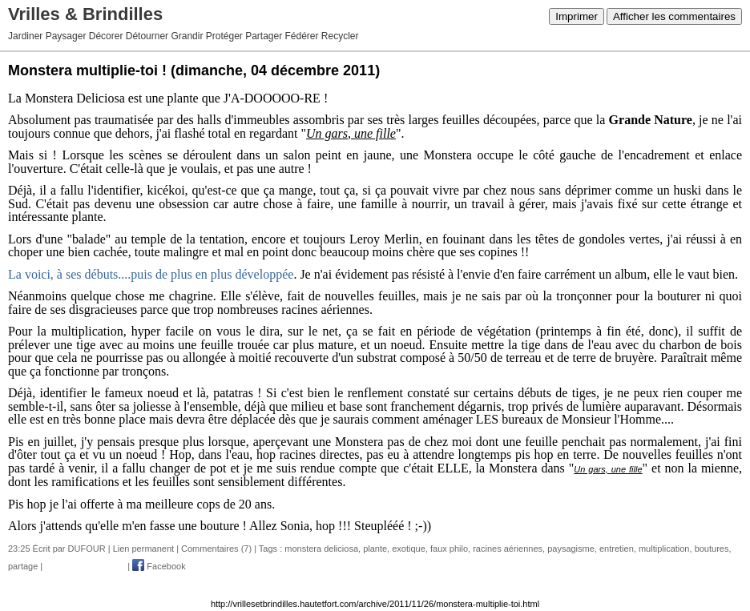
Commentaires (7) (216, 548)
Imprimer (576, 16)
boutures (712, 548)
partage (23, 566)
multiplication (664, 548)
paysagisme (571, 548)
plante (375, 548)
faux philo (449, 548)
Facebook (158, 566)
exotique (408, 548)
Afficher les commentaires (674, 16)
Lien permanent (143, 548)
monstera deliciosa (321, 548)
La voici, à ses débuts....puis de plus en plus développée (150, 274)
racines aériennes (507, 548)
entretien (616, 548)
